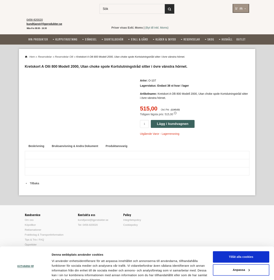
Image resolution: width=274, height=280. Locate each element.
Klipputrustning (66, 39)
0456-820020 (34, 19)
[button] (175, 113)
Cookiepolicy (130, 224)
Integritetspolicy (132, 219)
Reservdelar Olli (64, 56)
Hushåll (227, 39)
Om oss (29, 219)
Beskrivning (36, 146)
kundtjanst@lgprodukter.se (93, 219)
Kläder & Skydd (166, 39)
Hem (32, 56)
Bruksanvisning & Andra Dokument (75, 146)
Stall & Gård (139, 39)
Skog (210, 39)
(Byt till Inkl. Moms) (157, 27)
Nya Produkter (38, 39)
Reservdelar (192, 39)
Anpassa (241, 251)
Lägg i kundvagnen (172, 124)
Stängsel (91, 39)
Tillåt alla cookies (241, 238)
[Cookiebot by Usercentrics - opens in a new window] (25, 272)
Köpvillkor (30, 224)
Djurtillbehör (113, 39)
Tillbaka (32, 183)
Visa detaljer (60, 272)
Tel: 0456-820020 (88, 224)
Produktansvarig (116, 146)
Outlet (241, 39)
